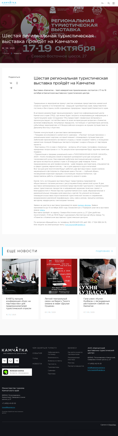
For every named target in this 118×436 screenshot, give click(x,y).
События (37, 353)
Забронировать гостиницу (53, 353)
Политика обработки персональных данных (12, 412)
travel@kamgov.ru (8, 407)
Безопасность (53, 357)
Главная (5, 53)
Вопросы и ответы (55, 360)
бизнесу (72, 348)
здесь (42, 210)
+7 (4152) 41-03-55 (9, 403)
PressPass (112, 424)
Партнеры (51, 373)
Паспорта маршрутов (76, 366)
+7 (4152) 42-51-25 (95, 363)
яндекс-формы (84, 205)
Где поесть (52, 364)
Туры (35, 358)
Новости (17, 53)
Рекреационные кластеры (74, 358)
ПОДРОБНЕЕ (104, 251)
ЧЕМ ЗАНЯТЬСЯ (40, 348)
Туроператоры (53, 367)
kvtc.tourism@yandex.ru (75, 225)
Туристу (52, 348)
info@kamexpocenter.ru (96, 367)
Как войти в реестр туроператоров (75, 353)
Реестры (71, 363)
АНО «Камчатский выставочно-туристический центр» (101, 350)
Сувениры (51, 370)
